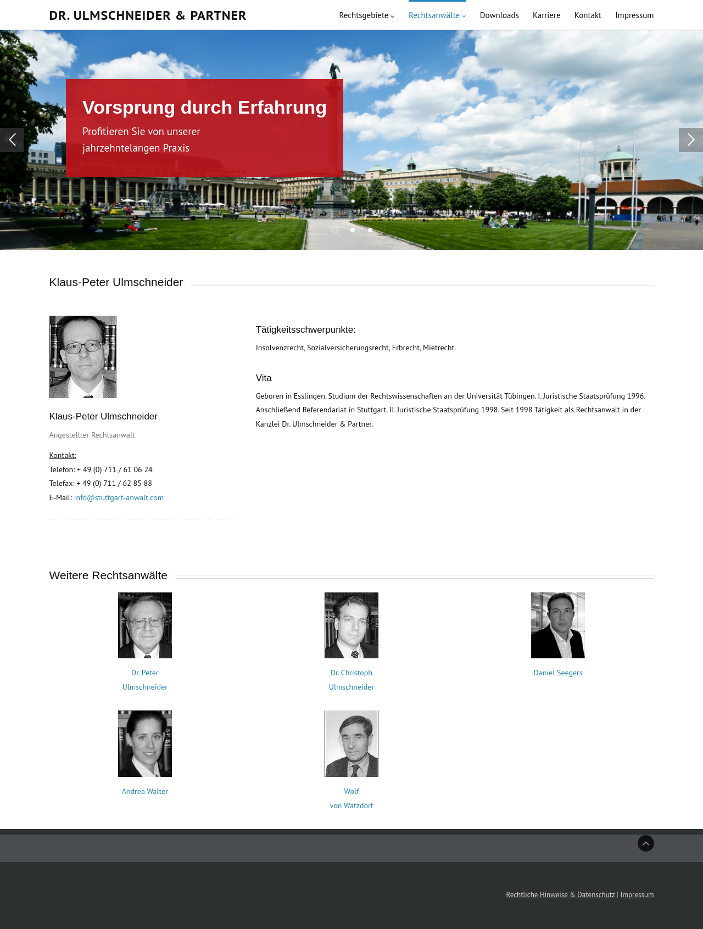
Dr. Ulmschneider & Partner (148, 21)
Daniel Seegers (558, 673)
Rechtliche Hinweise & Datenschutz (560, 894)
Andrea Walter (145, 791)
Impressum (637, 894)
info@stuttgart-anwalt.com (119, 497)
